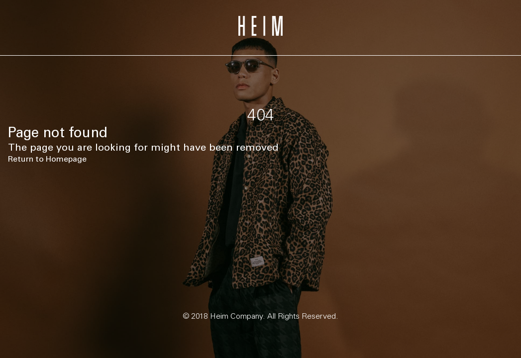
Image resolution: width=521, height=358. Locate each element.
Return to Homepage (47, 159)
